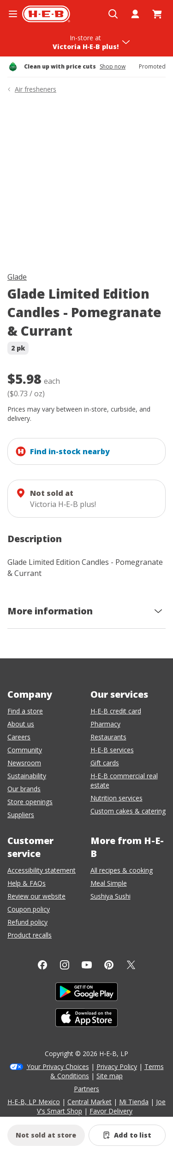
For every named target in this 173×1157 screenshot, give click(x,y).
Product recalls (29, 935)
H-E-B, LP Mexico (33, 1101)
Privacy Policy (116, 1066)
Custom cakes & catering (128, 811)
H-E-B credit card (115, 711)
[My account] (135, 14)
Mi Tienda (134, 1101)
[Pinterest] (109, 965)
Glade (17, 277)
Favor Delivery (110, 1111)
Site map (109, 1075)
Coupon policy (28, 909)
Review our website (36, 896)
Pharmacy (105, 723)
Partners (86, 1088)
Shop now (112, 66)
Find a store (25, 711)
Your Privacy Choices (58, 1066)
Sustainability (26, 775)
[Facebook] (42, 965)
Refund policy (27, 922)
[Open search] (113, 14)
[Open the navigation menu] (12, 13)
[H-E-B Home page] (46, 14)
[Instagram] (64, 965)
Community (24, 749)
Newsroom (24, 762)
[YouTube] (87, 965)
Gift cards (104, 762)
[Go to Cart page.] (157, 14)
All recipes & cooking (121, 870)
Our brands (24, 788)
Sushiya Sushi (110, 896)
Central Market (89, 1101)
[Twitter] (131, 965)
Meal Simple (108, 883)
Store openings (30, 801)
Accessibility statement (41, 870)
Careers (18, 736)
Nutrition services (116, 798)
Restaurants (108, 736)
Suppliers (20, 814)
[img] (86, 184)
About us (20, 723)
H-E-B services (112, 749)
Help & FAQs (26, 883)
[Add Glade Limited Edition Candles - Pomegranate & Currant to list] (127, 1135)
